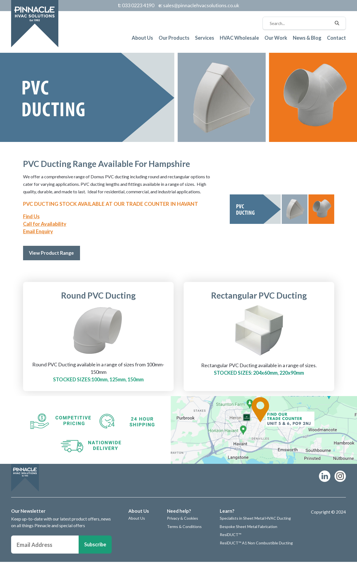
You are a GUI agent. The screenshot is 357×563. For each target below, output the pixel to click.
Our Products (174, 38)
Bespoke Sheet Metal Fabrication (248, 527)
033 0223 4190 (136, 5)
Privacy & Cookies (182, 519)
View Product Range (53, 253)
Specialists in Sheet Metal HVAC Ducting (255, 519)
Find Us (31, 216)
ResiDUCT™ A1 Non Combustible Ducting (256, 544)
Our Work (275, 38)
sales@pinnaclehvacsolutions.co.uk (198, 5)
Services (204, 38)
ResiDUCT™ (230, 536)
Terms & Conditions (184, 527)
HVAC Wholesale (239, 38)
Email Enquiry (38, 231)
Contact (336, 38)
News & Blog (307, 38)
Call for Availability (44, 224)
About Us (142, 38)
